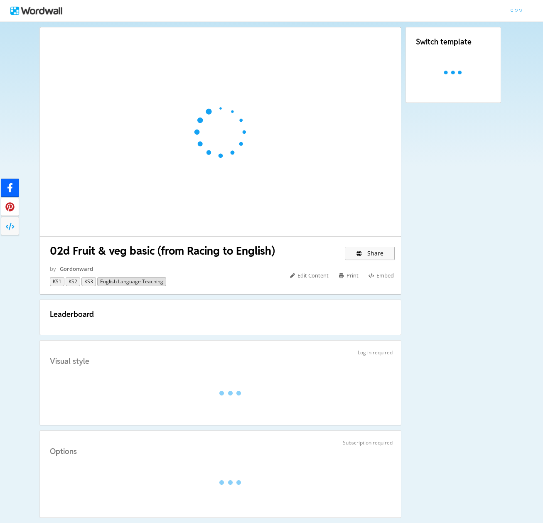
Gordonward (76, 269)
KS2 (73, 281)
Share (369, 253)
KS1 (57, 281)
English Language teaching (131, 281)
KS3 (88, 281)
